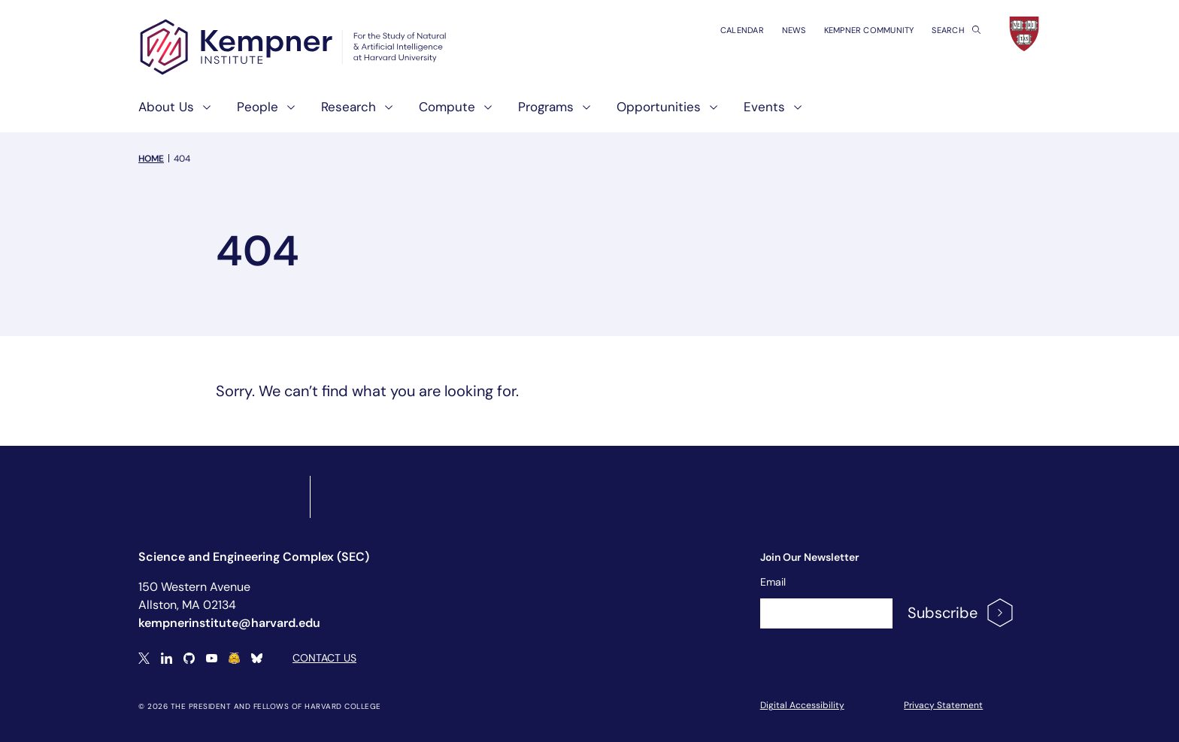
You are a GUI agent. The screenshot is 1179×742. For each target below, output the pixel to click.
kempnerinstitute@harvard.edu (229, 623)
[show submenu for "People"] (286, 113)
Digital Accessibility (802, 705)
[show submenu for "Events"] (793, 113)
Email (773, 582)
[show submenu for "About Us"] (202, 113)
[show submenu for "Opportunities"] (709, 113)
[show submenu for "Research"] (384, 113)
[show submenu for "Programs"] (582, 113)
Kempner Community (869, 30)
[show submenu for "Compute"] (483, 113)
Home (151, 159)
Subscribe (961, 612)
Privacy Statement (943, 705)
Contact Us (324, 658)
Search (956, 30)
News (794, 30)
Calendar (742, 30)
